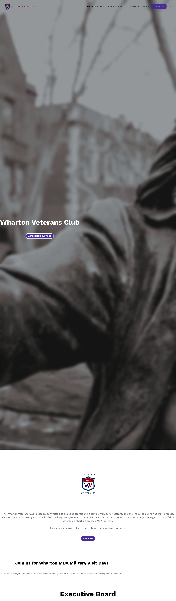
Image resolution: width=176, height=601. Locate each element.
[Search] (169, 7)
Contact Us (158, 7)
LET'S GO (88, 538)
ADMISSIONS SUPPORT (39, 236)
